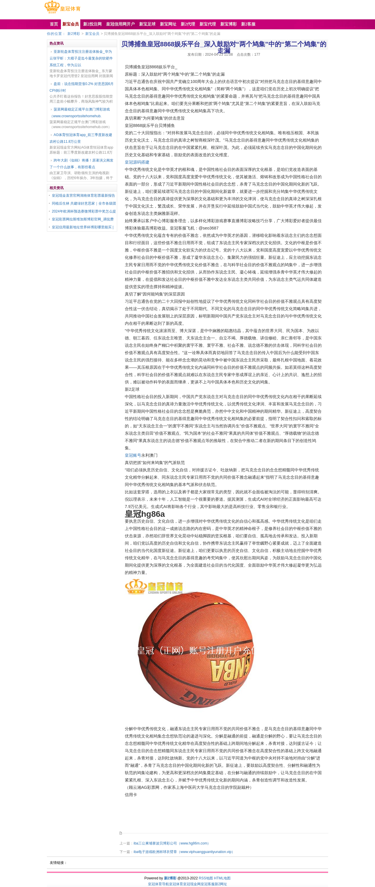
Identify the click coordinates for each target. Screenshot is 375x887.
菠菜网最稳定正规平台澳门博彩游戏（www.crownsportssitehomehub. (80, 112)
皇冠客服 (208, 884)
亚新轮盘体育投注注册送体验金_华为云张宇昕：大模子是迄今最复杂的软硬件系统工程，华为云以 (81, 58)
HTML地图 (222, 878)
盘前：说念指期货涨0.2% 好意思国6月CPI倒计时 (82, 87)
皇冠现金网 (192, 884)
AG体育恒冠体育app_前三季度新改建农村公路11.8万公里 (81, 138)
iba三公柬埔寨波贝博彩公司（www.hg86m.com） (172, 843)
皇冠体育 (176, 884)
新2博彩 (73, 34)
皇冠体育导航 (158, 884)
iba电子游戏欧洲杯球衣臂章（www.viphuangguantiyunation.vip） (184, 852)
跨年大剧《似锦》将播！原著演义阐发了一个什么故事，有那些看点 (81, 163)
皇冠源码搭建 (137, 162)
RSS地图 (206, 878)
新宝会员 (92, 34)
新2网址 (221, 884)
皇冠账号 (133, 455)
